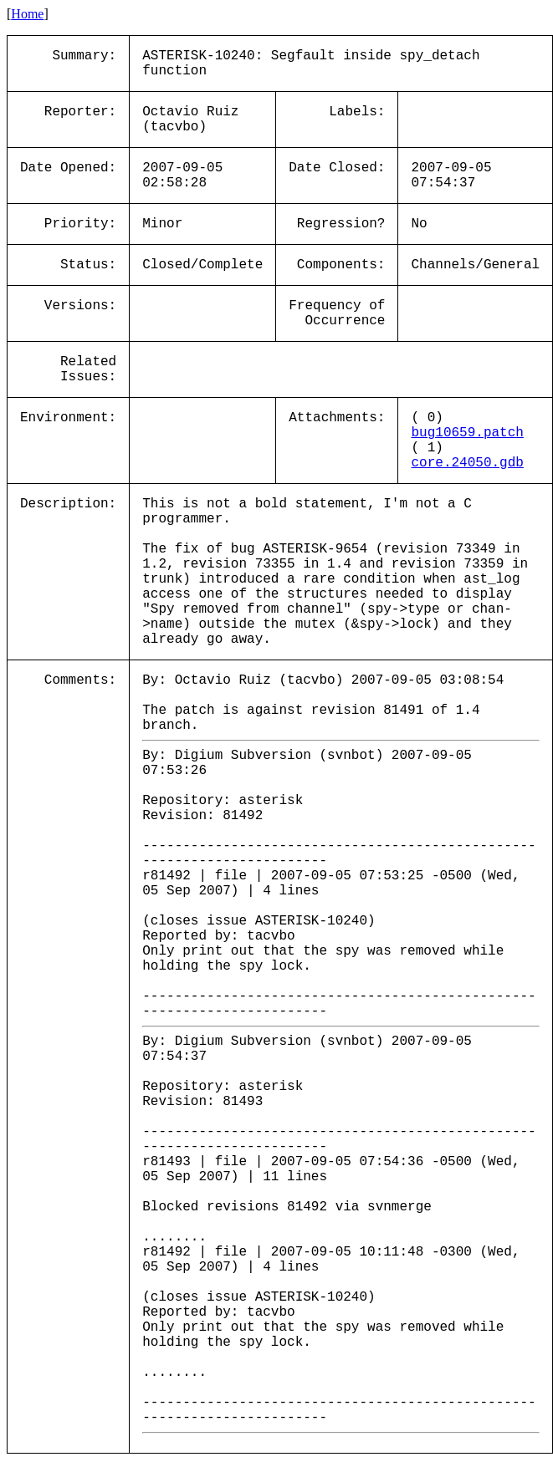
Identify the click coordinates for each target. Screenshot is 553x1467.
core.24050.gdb (467, 463)
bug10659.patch (467, 433)
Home (27, 14)
